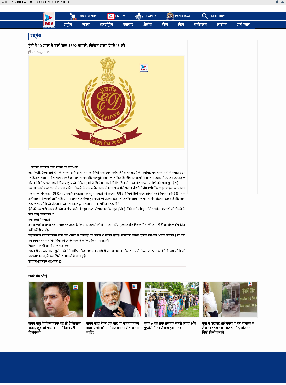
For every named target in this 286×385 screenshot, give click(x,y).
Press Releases (44, 2)
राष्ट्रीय (68, 24)
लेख (181, 24)
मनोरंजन (200, 24)
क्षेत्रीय (147, 24)
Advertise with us (22, 2)
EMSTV (116, 16)
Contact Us (62, 2)
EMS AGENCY (83, 16)
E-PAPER (145, 16)
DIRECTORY (213, 16)
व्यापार (128, 24)
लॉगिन (222, 24)
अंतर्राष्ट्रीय (106, 24)
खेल (165, 24)
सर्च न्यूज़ (243, 24)
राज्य (86, 24)
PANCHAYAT (179, 16)
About (6, 2)
